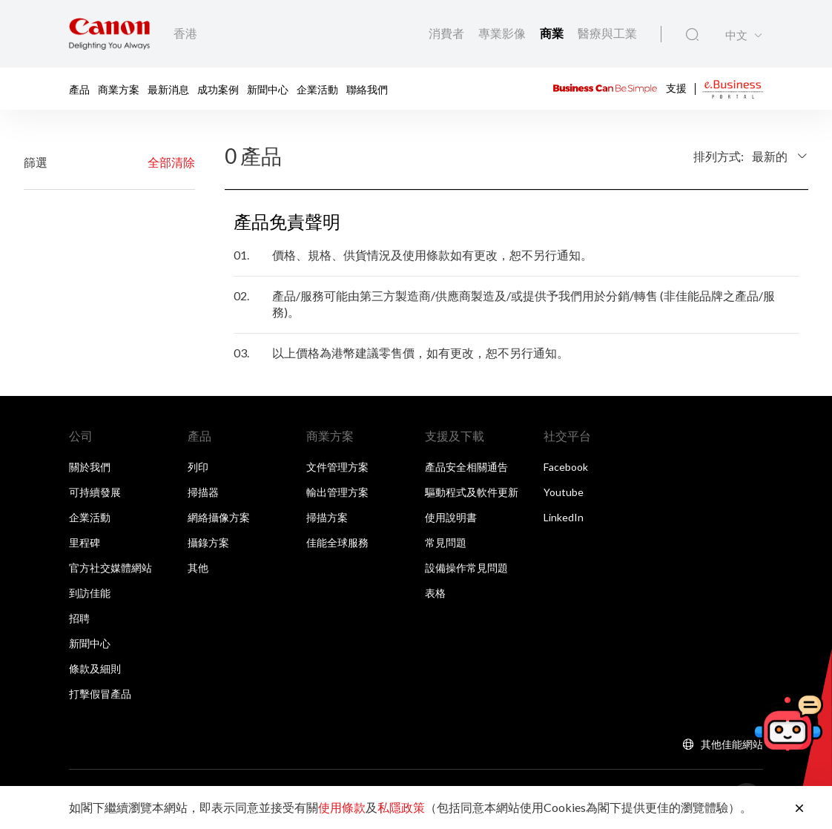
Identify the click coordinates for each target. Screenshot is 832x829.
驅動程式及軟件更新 (471, 492)
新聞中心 (267, 88)
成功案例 (218, 88)
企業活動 (317, 88)
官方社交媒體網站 (110, 567)
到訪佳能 (89, 593)
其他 (198, 567)
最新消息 (168, 88)
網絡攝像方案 (219, 517)
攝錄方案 (208, 542)
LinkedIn (564, 517)
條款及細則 (95, 668)
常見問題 (445, 542)
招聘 (79, 618)
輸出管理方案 (337, 492)
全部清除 (171, 162)
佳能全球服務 (337, 542)
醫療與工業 (607, 33)
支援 (676, 87)
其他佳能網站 (732, 744)
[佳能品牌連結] (109, 34)
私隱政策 (401, 807)
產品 (79, 88)
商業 (553, 33)
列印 (198, 466)
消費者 (447, 33)
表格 (435, 593)
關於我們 (89, 466)
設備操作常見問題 (466, 567)
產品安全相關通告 (466, 466)
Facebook (566, 466)
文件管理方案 (337, 466)
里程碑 (84, 542)
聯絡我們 (367, 88)
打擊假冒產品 (100, 693)
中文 (736, 35)
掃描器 (203, 492)
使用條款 (342, 807)
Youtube (564, 492)
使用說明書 (451, 517)
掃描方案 (327, 517)
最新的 (770, 156)
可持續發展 (95, 492)
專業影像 (503, 33)
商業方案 (118, 88)
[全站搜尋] (692, 34)
